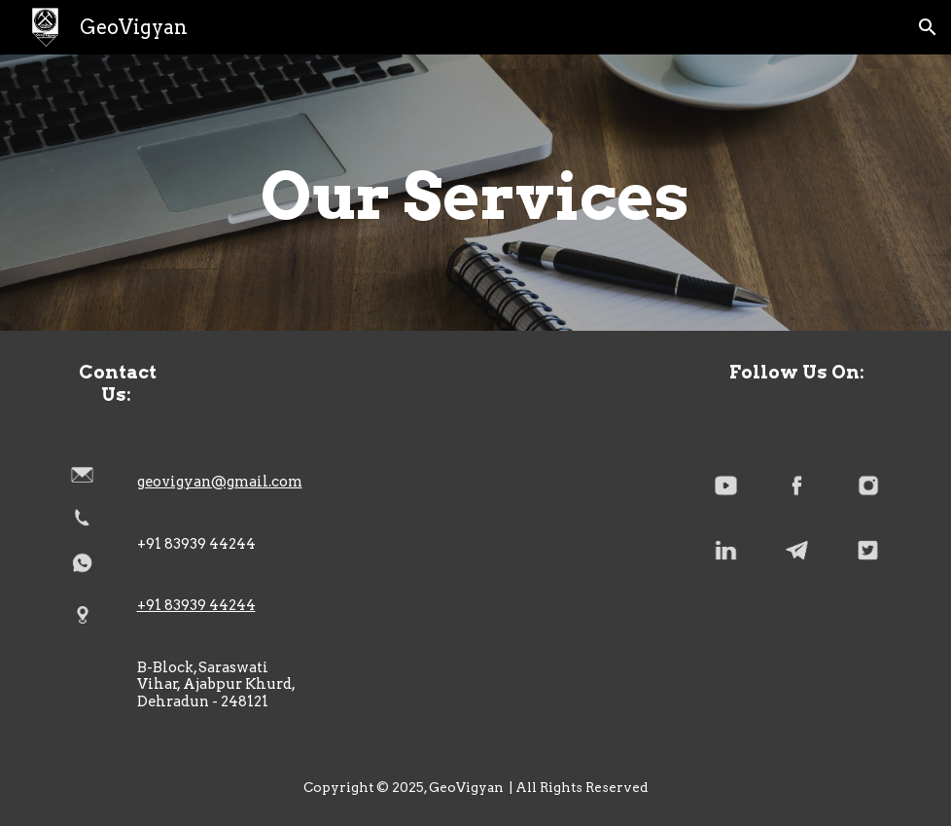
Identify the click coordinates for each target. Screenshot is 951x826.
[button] (927, 27)
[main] (475, 192)
